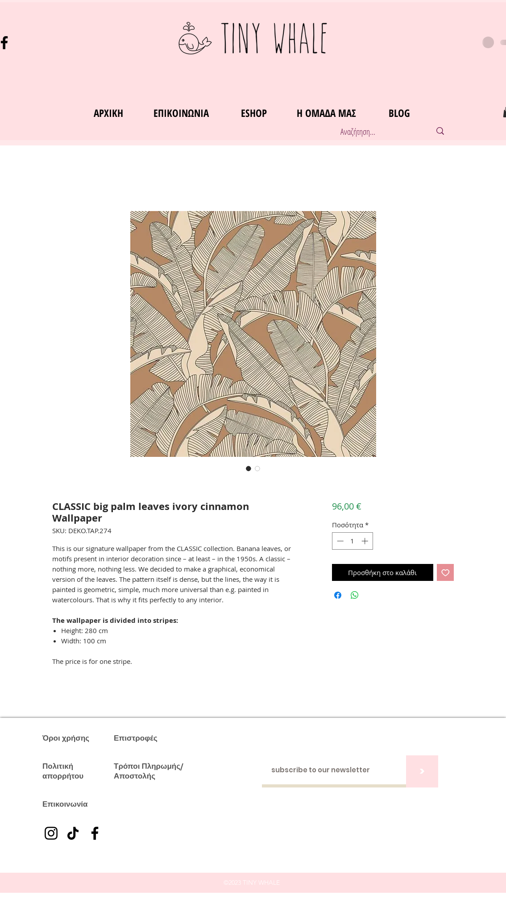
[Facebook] (95, 833)
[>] (422, 771)
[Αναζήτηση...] (376, 131)
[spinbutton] (352, 541)
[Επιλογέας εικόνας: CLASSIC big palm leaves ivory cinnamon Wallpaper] (248, 468)
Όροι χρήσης (65, 738)
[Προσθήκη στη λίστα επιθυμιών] (445, 572)
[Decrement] (339, 541)
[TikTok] (73, 833)
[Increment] (366, 541)
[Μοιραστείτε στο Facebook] (337, 595)
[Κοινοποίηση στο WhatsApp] (354, 595)
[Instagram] (51, 833)
